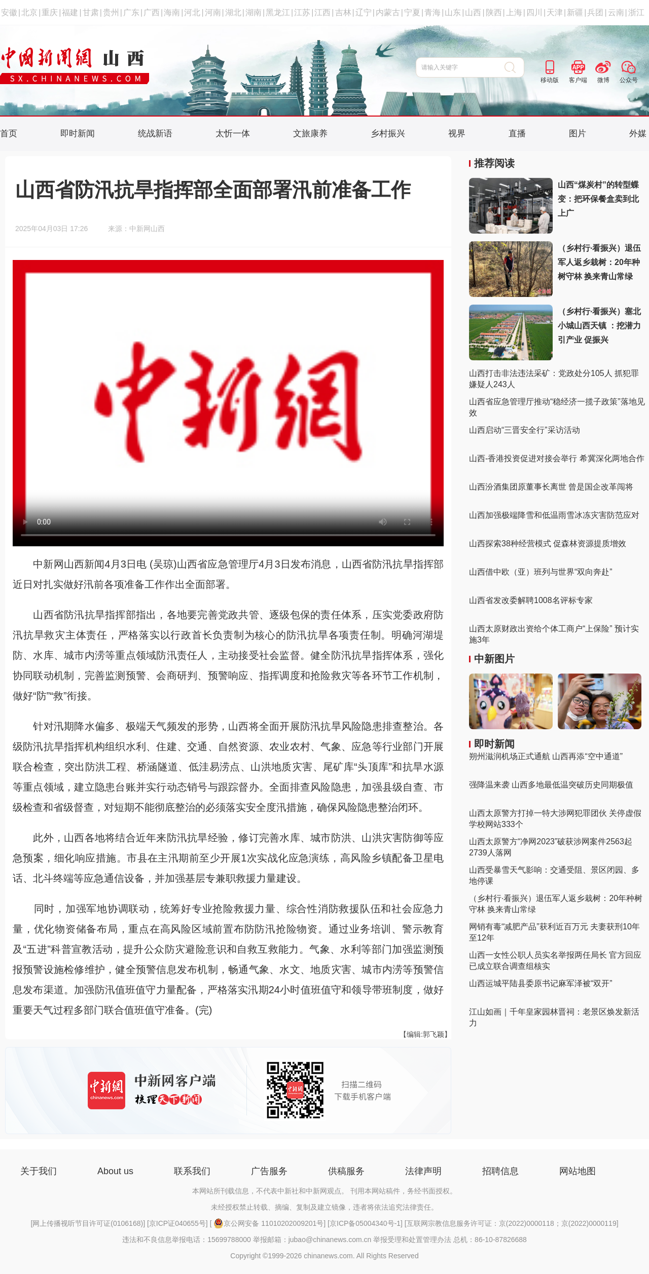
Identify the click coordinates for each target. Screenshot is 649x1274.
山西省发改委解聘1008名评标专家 (531, 600)
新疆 (575, 12)
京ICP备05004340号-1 (365, 1223)
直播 (517, 133)
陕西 (494, 12)
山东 (453, 12)
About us (115, 1171)
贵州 (111, 12)
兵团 (595, 12)
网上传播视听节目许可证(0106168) (87, 1223)
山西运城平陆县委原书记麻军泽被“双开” (540, 983)
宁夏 (412, 12)
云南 (616, 12)
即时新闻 (77, 133)
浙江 (636, 12)
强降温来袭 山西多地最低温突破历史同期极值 (551, 784)
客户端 (578, 80)
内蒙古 (388, 12)
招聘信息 (500, 1171)
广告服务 (269, 1171)
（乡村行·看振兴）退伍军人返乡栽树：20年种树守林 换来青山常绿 (599, 262)
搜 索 (514, 67)
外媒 (637, 133)
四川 (534, 12)
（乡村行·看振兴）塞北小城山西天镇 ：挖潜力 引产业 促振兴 (599, 325)
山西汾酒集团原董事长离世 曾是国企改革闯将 (551, 486)
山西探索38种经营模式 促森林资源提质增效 (547, 543)
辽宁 (363, 12)
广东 (131, 12)
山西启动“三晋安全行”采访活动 (524, 430)
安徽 (9, 12)
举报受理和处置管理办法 (412, 1239)
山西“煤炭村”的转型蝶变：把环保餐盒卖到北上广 (598, 198)
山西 (473, 12)
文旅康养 (310, 133)
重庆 (50, 12)
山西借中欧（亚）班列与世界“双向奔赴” (540, 572)
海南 (172, 12)
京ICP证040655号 (177, 1223)
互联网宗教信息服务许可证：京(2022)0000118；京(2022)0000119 (512, 1223)
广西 (151, 12)
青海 (432, 12)
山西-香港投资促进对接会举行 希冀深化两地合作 (556, 458)
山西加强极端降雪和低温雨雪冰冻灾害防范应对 (554, 515)
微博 (603, 80)
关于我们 (38, 1171)
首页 (8, 133)
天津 (555, 12)
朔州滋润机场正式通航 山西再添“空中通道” (546, 756)
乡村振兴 (388, 133)
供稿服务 (346, 1171)
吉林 (343, 12)
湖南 (253, 12)
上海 (514, 12)
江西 (322, 12)
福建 (70, 12)
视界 (456, 133)
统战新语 (155, 133)
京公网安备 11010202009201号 (268, 1223)
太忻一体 (232, 133)
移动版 (549, 80)
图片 (577, 133)
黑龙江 (278, 12)
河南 (213, 12)
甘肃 (91, 12)
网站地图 (577, 1171)
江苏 (302, 12)
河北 (192, 12)
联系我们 (192, 1171)
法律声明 (423, 1171)
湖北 (233, 12)
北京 (29, 12)
